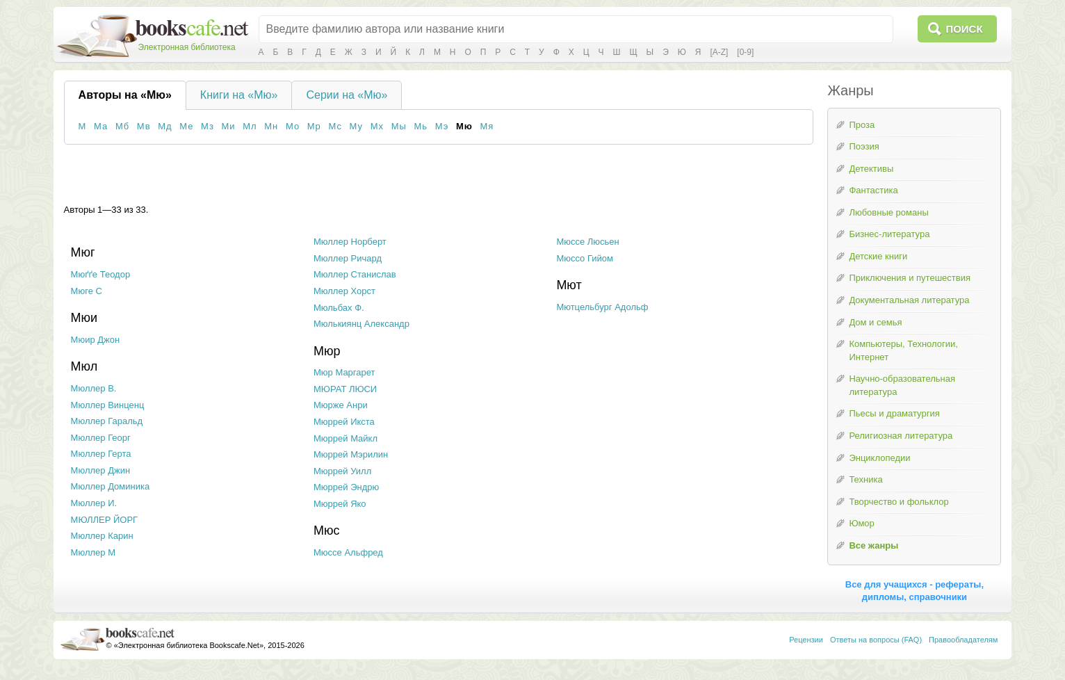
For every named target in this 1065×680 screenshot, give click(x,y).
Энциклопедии (879, 458)
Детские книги (878, 256)
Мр (314, 126)
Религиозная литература (900, 435)
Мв (144, 126)
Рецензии (806, 640)
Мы (399, 126)
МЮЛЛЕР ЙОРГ (104, 520)
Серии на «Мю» (346, 95)
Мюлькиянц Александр (361, 323)
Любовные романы (888, 212)
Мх (377, 126)
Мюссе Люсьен (587, 241)
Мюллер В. (94, 388)
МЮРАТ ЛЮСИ (345, 389)
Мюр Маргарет (344, 372)
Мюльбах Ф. (339, 307)
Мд (165, 126)
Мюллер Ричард (348, 258)
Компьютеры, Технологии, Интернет (903, 350)
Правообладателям (963, 640)
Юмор (861, 523)
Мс (334, 126)
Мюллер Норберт (350, 241)
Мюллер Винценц (108, 405)
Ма (101, 126)
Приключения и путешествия (909, 278)
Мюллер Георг (101, 437)
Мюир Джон (95, 339)
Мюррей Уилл (342, 471)
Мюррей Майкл (345, 438)
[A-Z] (719, 52)
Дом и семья (875, 322)
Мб (122, 126)
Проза (862, 125)
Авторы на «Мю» (125, 95)
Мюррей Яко (340, 504)
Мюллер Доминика (110, 486)
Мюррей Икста (344, 421)
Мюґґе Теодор (101, 274)
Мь (421, 126)
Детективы (871, 168)
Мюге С (86, 291)
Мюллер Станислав (355, 274)
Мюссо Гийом (584, 258)
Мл (250, 126)
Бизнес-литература (889, 234)
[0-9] (745, 52)
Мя (487, 126)
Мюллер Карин (102, 536)
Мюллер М (93, 552)
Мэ (442, 126)
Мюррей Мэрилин (351, 454)
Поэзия (864, 146)
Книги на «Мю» (239, 95)
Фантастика (873, 190)
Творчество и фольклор (898, 501)
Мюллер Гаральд (107, 421)
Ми (229, 126)
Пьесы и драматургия (894, 413)
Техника (865, 479)
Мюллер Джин (100, 470)
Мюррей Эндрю (346, 487)
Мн (271, 126)
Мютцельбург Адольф (602, 307)
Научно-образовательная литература (902, 385)
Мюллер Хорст (344, 291)
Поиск (963, 29)
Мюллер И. (94, 503)
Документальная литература (909, 300)
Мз (207, 126)
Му (356, 126)
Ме (186, 126)
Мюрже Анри (341, 405)
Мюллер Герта (101, 453)
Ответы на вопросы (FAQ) (876, 640)
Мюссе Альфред (348, 552)
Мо (293, 126)
